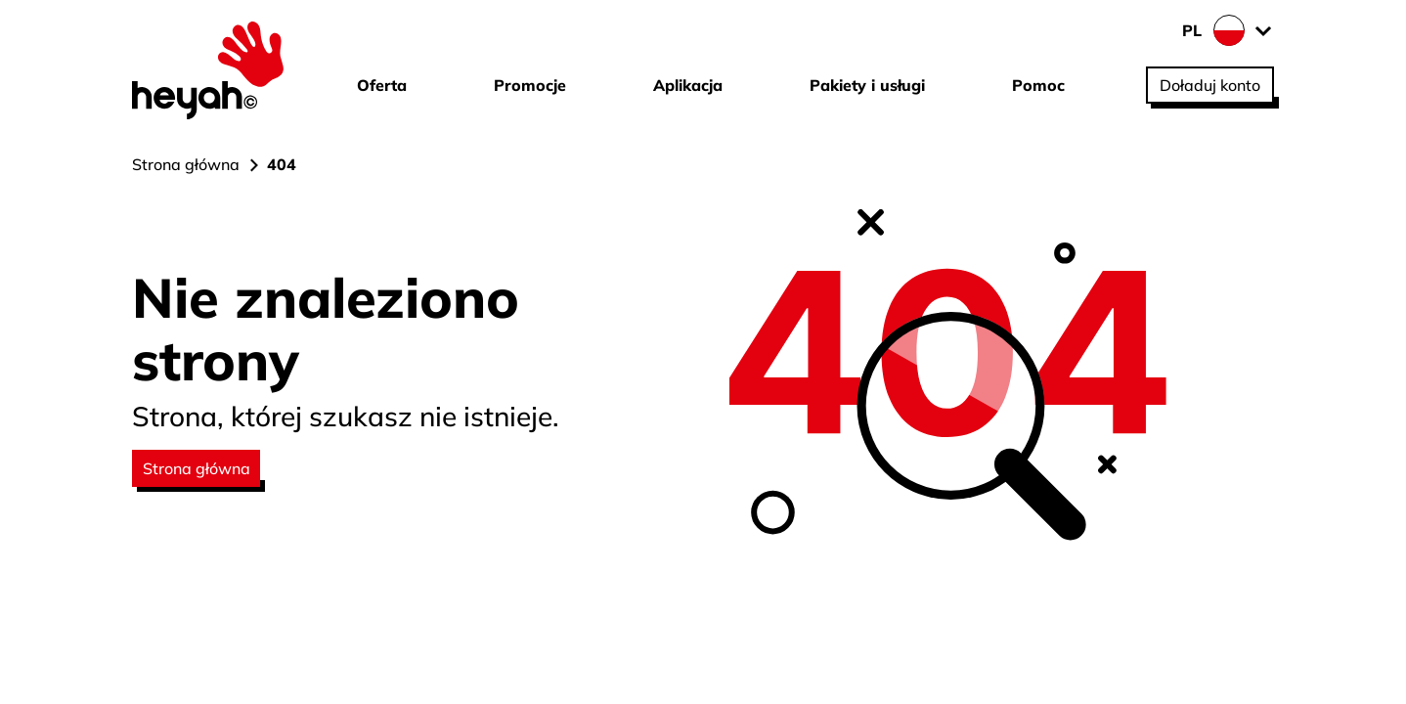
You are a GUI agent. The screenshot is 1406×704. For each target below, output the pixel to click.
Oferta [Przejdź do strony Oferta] (382, 85)
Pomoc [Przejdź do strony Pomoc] (1038, 85)
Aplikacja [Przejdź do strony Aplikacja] (688, 85)
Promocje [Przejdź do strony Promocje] (530, 85)
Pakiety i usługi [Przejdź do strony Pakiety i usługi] (867, 85)
